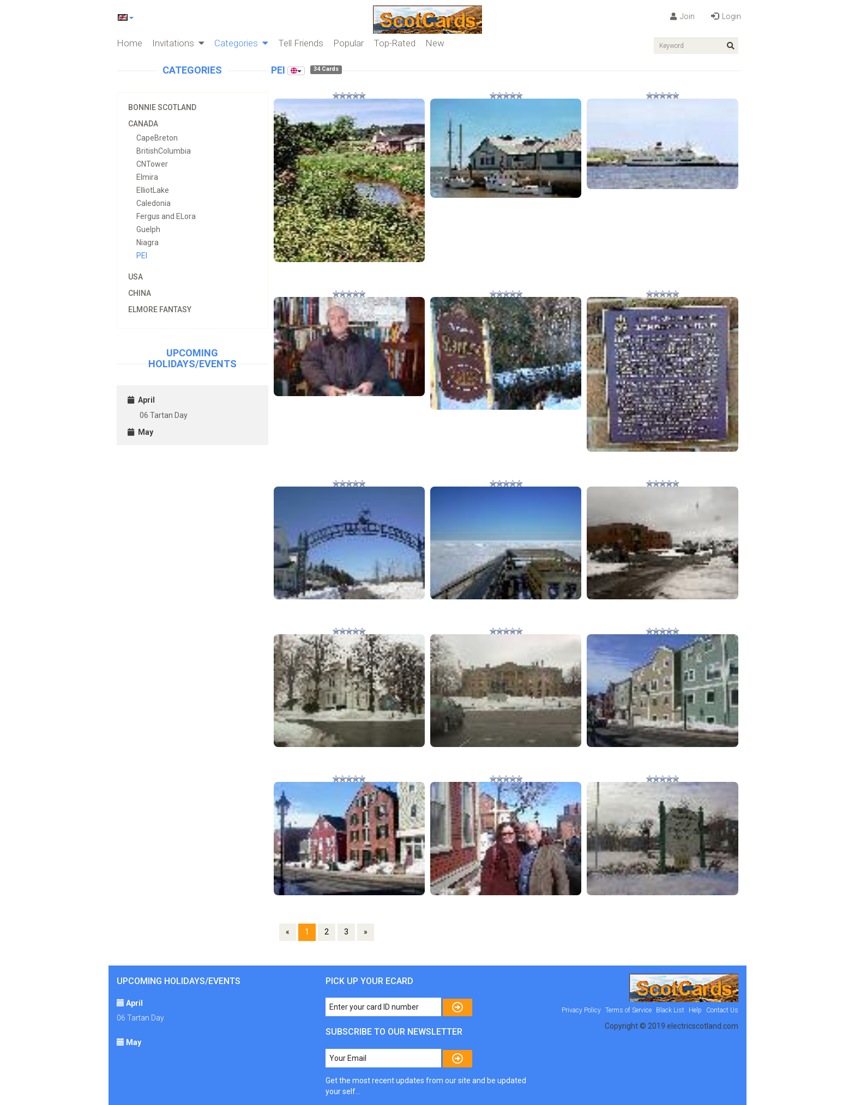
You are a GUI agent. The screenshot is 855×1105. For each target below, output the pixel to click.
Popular (348, 43)
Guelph (148, 229)
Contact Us (722, 1010)
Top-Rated (395, 43)
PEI (141, 255)
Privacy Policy (581, 1010)
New (434, 43)
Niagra (147, 242)
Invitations (178, 43)
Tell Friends (300, 43)
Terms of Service (628, 1010)
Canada (143, 123)
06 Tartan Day (164, 415)
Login (726, 16)
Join (682, 16)
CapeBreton (157, 137)
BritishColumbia (163, 151)
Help (695, 1010)
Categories (241, 43)
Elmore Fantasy (159, 309)
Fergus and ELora (166, 216)
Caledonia (153, 203)
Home (129, 43)
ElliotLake (152, 190)
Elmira (147, 177)
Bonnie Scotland (162, 107)
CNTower (152, 164)
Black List (670, 1010)
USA (135, 276)
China (139, 293)
